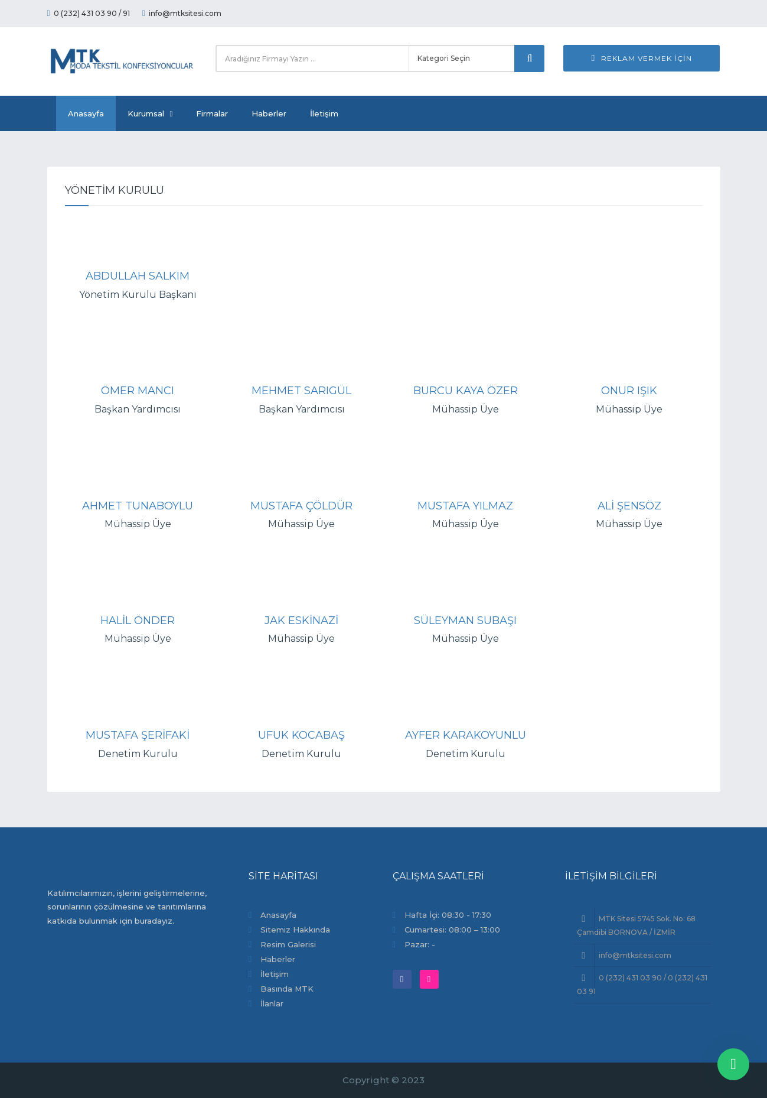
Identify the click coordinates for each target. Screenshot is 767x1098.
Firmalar (212, 113)
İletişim (324, 113)
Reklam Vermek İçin (642, 58)
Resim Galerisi (288, 944)
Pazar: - (419, 944)
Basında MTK (287, 988)
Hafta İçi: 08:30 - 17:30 (447, 915)
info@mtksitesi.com (181, 13)
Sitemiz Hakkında (295, 929)
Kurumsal (150, 113)
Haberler (269, 113)
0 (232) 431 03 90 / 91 (88, 13)
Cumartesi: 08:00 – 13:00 (452, 929)
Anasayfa (86, 113)
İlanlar (271, 1003)
